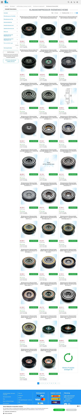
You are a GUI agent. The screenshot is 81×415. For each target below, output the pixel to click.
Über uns (20, 393)
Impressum (20, 395)
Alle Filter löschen (10, 52)
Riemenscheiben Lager (8, 43)
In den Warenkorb (33, 41)
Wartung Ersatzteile (7, 396)
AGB (19, 402)
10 (55, 383)
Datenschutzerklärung (22, 404)
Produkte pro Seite (65, 12)
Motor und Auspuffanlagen (8, 401)
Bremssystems (6, 403)
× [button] (79, 406)
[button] (3, 411)
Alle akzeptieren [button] (59, 409)
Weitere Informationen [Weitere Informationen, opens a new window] (40, 409)
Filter (52, 12)
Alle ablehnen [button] (71, 409)
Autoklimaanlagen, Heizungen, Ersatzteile (9, 394)
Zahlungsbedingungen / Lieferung (25, 399)
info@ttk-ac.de (69, 401)
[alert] (40, 410)
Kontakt (19, 397)
